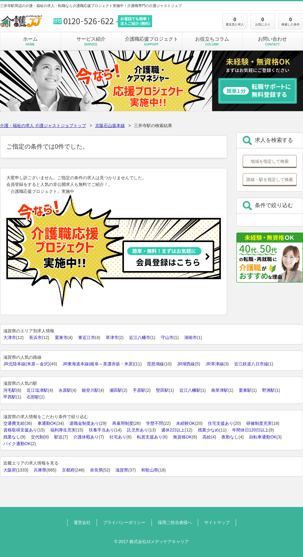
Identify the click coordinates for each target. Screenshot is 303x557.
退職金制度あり (84, 423)
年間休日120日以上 (250, 430)
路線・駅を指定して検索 (269, 179)
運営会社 (82, 522)
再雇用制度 (122, 423)
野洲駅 (268, 390)
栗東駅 (245, 390)
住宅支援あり (220, 423)
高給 (206, 437)
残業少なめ (208, 430)
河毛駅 (9, 390)
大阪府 (9, 470)
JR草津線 (214, 363)
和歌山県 (149, 470)
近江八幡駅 (190, 390)
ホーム (30, 41)
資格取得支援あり (20, 430)
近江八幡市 (139, 337)
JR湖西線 (186, 363)
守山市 (167, 337)
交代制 (37, 437)
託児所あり (137, 430)
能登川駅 (90, 390)
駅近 (58, 437)
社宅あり (117, 437)
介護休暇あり (86, 437)
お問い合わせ (272, 41)
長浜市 (35, 337)
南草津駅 (219, 390)
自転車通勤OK (262, 437)
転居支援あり (149, 437)
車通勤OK (47, 423)
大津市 (9, 337)
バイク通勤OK (17, 443)
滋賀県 (121, 470)
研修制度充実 (259, 423)
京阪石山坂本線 (110, 125)
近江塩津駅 (37, 390)
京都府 (68, 470)
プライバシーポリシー (124, 522)
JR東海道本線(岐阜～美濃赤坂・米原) (98, 363)
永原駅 (64, 390)
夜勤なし (229, 437)
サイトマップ (217, 522)
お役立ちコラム (212, 41)
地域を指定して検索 (270, 161)
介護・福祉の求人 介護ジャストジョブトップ (43, 125)
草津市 (112, 337)
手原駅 (139, 390)
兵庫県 (40, 470)
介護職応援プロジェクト (151, 41)
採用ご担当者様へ (175, 522)
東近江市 (86, 337)
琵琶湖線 (155, 363)
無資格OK (182, 437)
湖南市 (190, 337)
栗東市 (61, 337)
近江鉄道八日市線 (251, 363)
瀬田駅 (115, 390)
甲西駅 (9, 396)
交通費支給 (14, 423)
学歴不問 (154, 423)
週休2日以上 (173, 430)
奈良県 (96, 470)
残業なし (11, 437)
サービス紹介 (91, 41)
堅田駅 (162, 390)
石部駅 (33, 396)
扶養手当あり (101, 430)
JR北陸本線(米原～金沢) (26, 363)
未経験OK (185, 423)
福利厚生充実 (63, 430)
